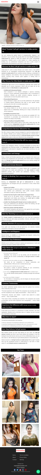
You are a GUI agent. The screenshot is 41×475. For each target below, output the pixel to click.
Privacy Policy (23, 457)
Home (3, 45)
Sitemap (22, 459)
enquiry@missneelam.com (20, 465)
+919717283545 (20, 467)
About (14, 457)
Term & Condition (24, 455)
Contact (15, 459)
